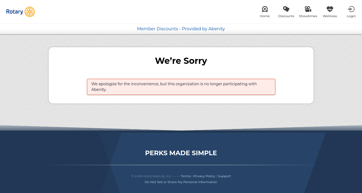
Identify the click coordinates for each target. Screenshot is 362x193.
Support (224, 176)
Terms (186, 176)
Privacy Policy (204, 176)
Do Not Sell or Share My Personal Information (181, 182)
